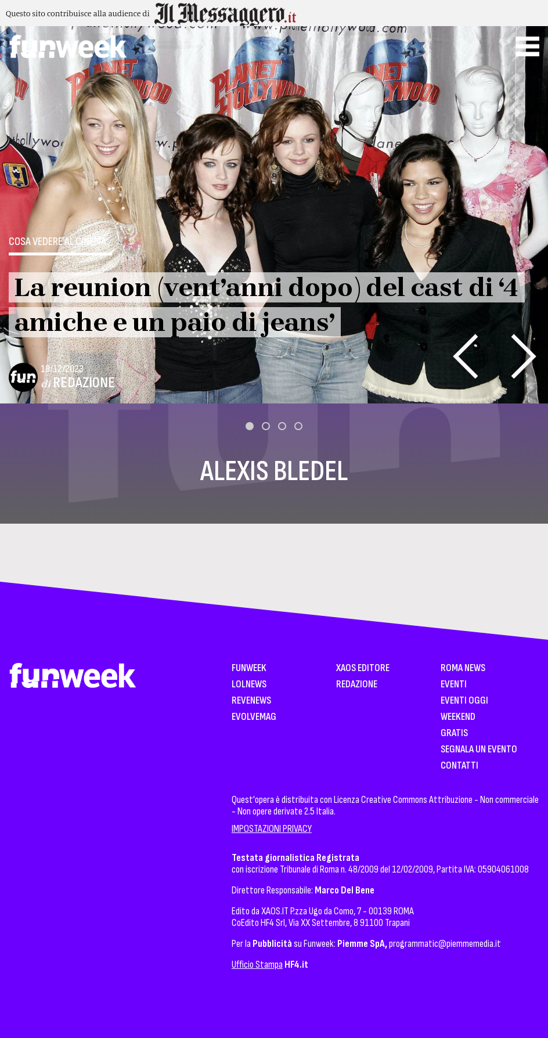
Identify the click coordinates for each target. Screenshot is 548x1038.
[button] (249, 426)
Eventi (454, 684)
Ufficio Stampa (257, 964)
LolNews (249, 684)
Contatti (459, 766)
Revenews (251, 701)
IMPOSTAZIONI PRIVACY (272, 829)
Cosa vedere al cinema (57, 241)
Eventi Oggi (464, 701)
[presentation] (465, 356)
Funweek (249, 668)
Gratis (454, 733)
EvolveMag (254, 717)
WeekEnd (458, 717)
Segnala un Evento (479, 749)
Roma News (463, 668)
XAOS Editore (363, 668)
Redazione (84, 383)
